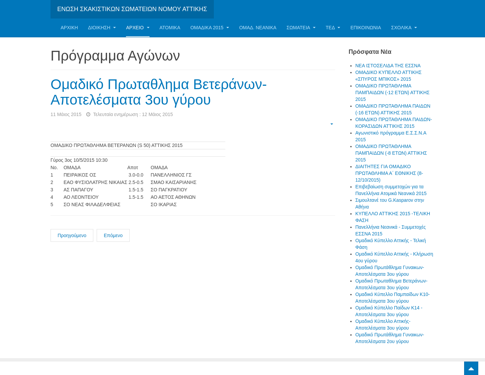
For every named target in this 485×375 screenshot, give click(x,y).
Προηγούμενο (72, 235)
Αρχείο (137, 27)
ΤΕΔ (333, 27)
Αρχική (69, 27)
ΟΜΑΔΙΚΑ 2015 (209, 27)
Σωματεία (301, 27)
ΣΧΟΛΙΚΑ (404, 27)
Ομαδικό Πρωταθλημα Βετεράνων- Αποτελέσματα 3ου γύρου (159, 92)
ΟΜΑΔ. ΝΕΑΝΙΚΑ (257, 27)
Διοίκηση (102, 27)
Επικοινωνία (365, 27)
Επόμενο (113, 235)
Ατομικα (170, 27)
